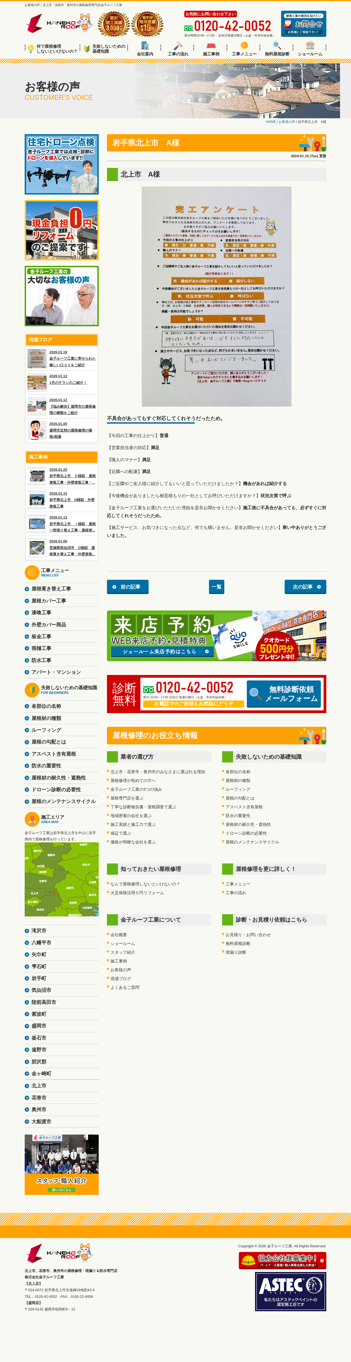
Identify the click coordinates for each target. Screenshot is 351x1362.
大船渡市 (41, 1121)
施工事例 (211, 48)
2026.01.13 (61, 523)
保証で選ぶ (121, 833)
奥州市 (39, 1109)
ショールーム (310, 48)
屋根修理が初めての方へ (133, 780)
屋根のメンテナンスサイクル (252, 842)
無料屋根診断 (277, 48)
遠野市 (39, 1050)
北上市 (39, 1085)
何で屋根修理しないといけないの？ (52, 49)
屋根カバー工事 (49, 601)
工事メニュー (244, 48)
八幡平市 (41, 942)
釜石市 (39, 1038)
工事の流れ (178, 48)
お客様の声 (121, 969)
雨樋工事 (41, 648)
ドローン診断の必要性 (246, 833)
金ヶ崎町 (41, 1073)
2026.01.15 (61, 500)
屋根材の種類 (238, 780)
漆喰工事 (41, 612)
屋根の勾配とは (240, 798)
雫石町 (39, 966)
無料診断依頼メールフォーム (284, 693)
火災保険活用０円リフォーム (137, 892)
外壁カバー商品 (49, 624)
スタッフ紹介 (123, 952)
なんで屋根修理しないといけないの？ (145, 884)
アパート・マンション (56, 672)
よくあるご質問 (125, 987)
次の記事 (303, 587)
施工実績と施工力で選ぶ (133, 824)
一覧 (217, 587)
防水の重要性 (238, 815)
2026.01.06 (61, 547)
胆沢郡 (39, 1062)
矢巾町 (39, 954)
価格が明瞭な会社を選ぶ (133, 842)
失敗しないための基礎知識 (104, 49)
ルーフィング (238, 789)
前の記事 (130, 587)
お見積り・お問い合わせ (248, 934)
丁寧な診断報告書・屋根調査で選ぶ (143, 806)
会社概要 (119, 934)
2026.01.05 (61, 430)
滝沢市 (39, 930)
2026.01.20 (61, 476)
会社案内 (145, 48)
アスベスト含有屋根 (244, 806)
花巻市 (39, 1098)
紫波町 (39, 1014)
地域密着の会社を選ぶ (131, 815)
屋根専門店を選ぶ (127, 798)
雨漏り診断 (236, 952)
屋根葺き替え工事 (51, 589)
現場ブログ (121, 978)
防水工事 (41, 660)
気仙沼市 (41, 990)
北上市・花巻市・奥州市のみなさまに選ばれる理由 (158, 771)
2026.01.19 (61, 358)
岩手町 (39, 978)
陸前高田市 (44, 1002)
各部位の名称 (238, 771)
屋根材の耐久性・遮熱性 (248, 824)
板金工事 (41, 636)
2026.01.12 (61, 382)
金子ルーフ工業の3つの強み (136, 789)
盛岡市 (39, 1026)
